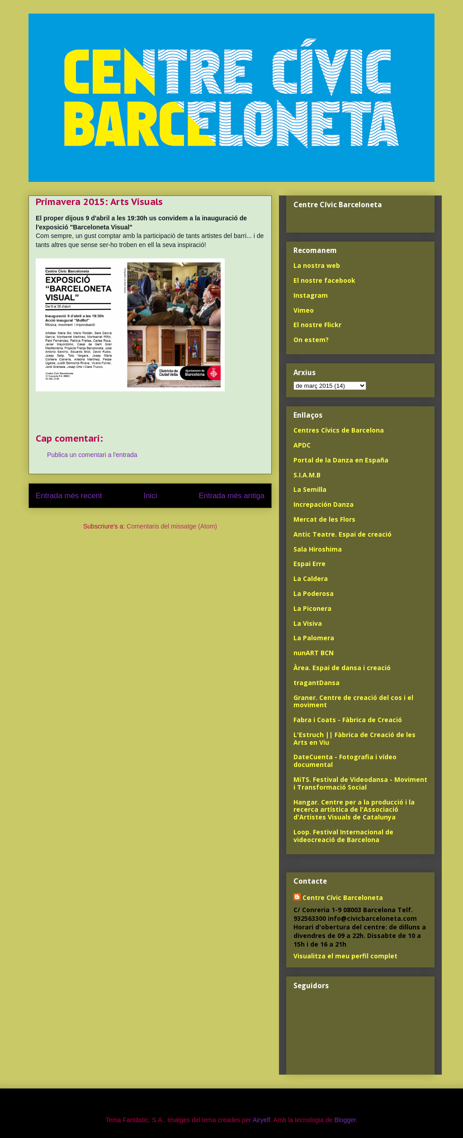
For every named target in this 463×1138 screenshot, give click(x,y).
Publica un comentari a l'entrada (92, 454)
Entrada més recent (69, 495)
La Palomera (313, 637)
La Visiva (307, 623)
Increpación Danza (323, 504)
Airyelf (261, 1120)
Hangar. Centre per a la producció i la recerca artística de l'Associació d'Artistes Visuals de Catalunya (354, 810)
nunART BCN (313, 652)
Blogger (344, 1120)
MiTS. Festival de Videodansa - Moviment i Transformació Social (360, 783)
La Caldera (310, 578)
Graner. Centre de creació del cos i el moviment (353, 701)
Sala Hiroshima (317, 549)
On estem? (311, 339)
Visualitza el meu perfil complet (345, 956)
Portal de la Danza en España (340, 460)
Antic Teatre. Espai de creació (342, 534)
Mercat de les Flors (324, 519)
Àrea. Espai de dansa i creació (342, 667)
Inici (150, 495)
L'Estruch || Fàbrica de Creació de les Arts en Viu (354, 738)
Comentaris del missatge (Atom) (172, 526)
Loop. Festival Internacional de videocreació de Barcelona (343, 836)
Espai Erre (309, 563)
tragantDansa (316, 682)
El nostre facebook (324, 280)
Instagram (310, 295)
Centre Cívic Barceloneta (342, 897)
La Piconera (312, 608)
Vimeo (303, 310)
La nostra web (316, 265)
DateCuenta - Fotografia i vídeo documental (345, 760)
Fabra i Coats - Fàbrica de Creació (347, 719)
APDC (302, 445)
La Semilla (309, 489)
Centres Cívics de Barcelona (338, 430)
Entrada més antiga (231, 495)
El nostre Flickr (317, 324)
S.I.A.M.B (307, 475)
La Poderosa (313, 593)
